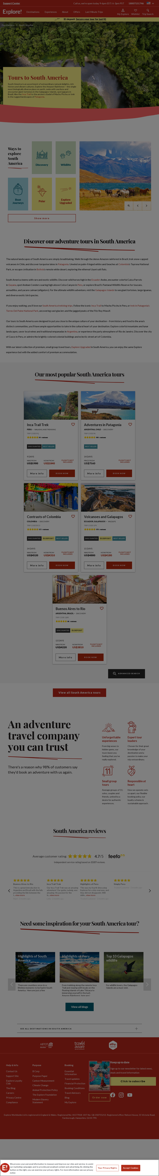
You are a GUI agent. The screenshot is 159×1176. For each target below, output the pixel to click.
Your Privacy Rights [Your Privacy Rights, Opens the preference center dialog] (107, 1168)
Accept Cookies (130, 1168)
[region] (79, 1168)
